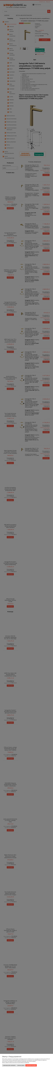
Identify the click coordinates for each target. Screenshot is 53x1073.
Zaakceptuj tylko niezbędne (9, 1065)
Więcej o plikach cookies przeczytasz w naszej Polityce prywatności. (15, 1062)
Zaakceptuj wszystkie (31, 1065)
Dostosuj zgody (20, 1065)
